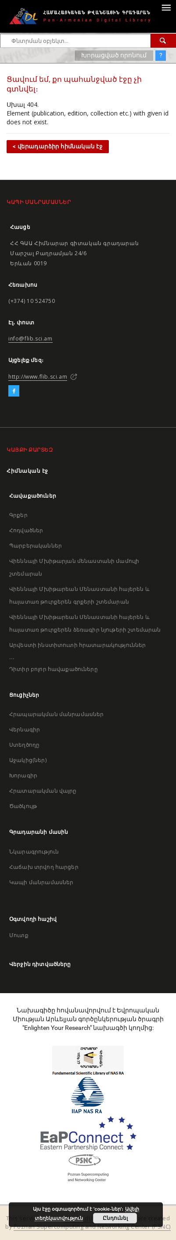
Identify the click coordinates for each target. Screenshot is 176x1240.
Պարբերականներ (35, 545)
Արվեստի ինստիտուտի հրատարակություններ (77, 645)
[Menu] (166, 7)
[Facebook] (13, 391)
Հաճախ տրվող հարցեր (44, 867)
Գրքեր (18, 515)
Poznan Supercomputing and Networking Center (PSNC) (92, 1226)
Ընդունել (115, 1218)
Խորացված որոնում (114, 55)
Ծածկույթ (23, 806)
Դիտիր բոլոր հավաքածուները (53, 669)
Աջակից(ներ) (28, 760)
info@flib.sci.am (30, 338)
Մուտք (19, 935)
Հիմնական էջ (27, 470)
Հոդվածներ (26, 530)
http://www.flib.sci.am (37, 376)
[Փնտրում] (163, 41)
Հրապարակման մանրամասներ (56, 714)
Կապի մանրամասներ (41, 882)
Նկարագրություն (34, 851)
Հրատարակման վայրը (43, 790)
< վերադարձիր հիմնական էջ (58, 146)
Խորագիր (23, 775)
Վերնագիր (24, 729)
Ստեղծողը (24, 744)
